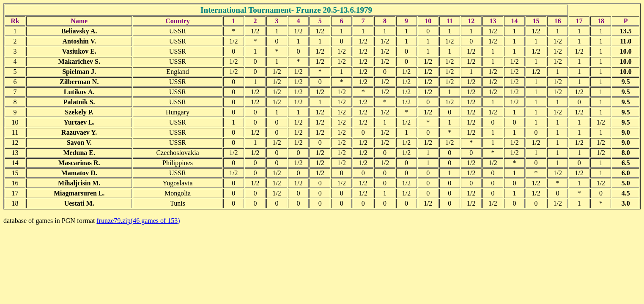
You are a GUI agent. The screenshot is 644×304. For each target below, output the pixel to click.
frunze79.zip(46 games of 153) (138, 220)
